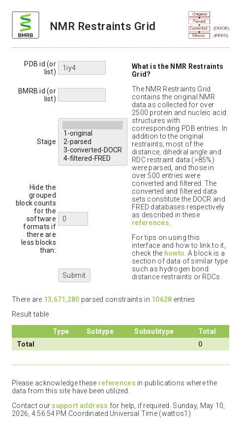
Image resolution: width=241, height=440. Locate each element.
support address (80, 406)
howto (174, 253)
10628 (161, 299)
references (150, 223)
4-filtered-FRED (92, 158)
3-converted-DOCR (92, 150)
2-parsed (92, 142)
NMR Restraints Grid (102, 26)
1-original (92, 133)
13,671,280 (62, 299)
